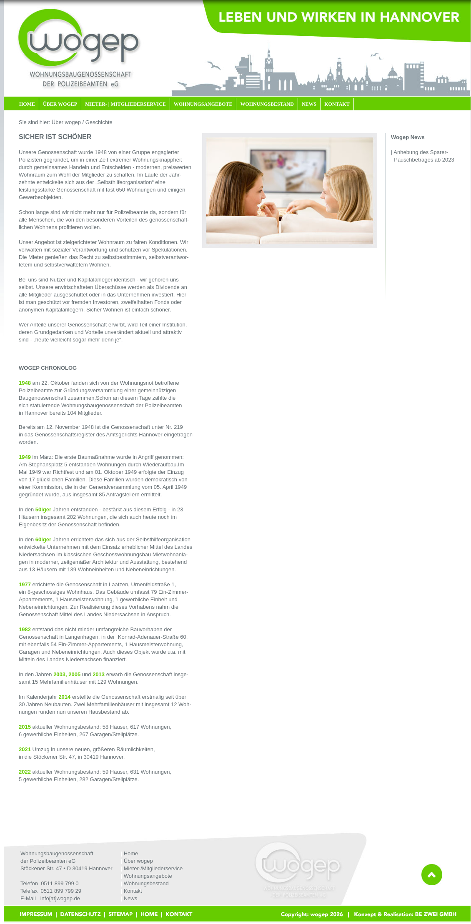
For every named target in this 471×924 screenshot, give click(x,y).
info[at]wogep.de (60, 898)
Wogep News (408, 137)
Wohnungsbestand (146, 883)
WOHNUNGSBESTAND (266, 104)
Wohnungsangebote (148, 876)
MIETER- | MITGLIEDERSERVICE (125, 104)
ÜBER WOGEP (60, 104)
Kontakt (133, 891)
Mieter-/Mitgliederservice (153, 868)
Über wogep (138, 861)
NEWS (309, 104)
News (131, 898)
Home (131, 853)
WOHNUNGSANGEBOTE (203, 104)
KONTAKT (336, 104)
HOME (27, 104)
